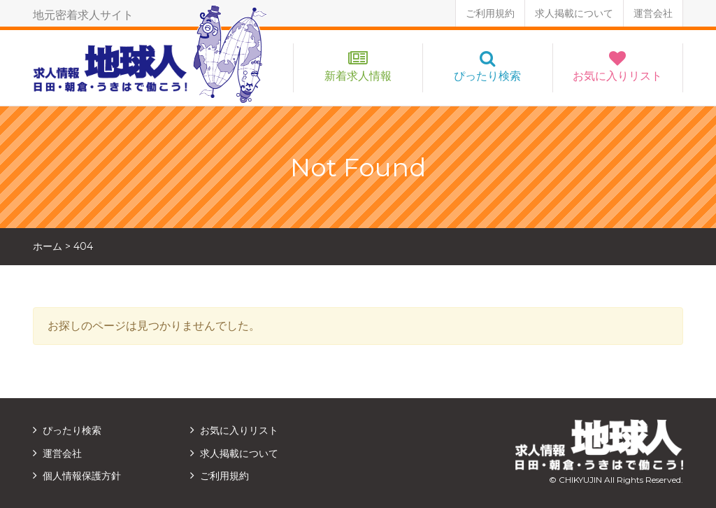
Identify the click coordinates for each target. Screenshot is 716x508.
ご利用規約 (490, 13)
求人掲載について (574, 13)
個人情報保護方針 (82, 476)
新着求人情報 (358, 76)
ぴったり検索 (487, 76)
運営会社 (653, 13)
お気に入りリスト (617, 76)
